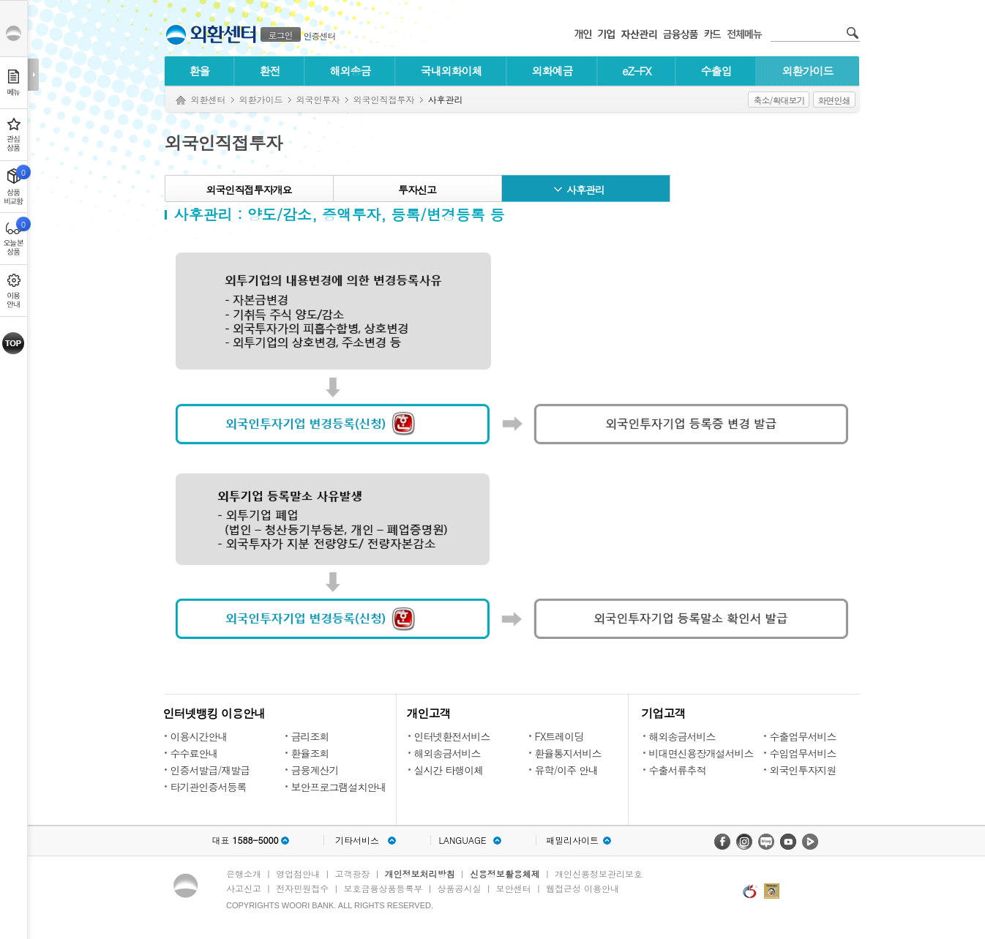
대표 (244, 840)
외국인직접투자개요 (249, 189)
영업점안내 (298, 873)
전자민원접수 (302, 888)
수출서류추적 (677, 770)
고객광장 (352, 873)
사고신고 (243, 888)
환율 (200, 70)
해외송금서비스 (447, 753)
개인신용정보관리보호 (599, 873)
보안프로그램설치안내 (338, 786)
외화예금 (552, 70)
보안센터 (513, 888)
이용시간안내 (199, 736)
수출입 (716, 70)
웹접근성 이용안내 (582, 888)
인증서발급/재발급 (210, 770)
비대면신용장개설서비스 (701, 753)
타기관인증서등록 (209, 786)
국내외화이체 (451, 70)
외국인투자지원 (803, 770)
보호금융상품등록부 (382, 888)
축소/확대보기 (778, 100)
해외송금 (350, 70)
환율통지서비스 (568, 753)
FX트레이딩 (559, 736)
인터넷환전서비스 (452, 736)
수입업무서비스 (803, 753)
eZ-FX (636, 70)
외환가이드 (808, 70)
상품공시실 (460, 888)
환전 (270, 70)
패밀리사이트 (572, 840)
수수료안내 (194, 753)
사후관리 (585, 189)
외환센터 (208, 99)
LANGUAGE (462, 840)
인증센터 (320, 35)
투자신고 (417, 189)
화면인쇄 (834, 100)
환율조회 (310, 753)
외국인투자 (318, 99)
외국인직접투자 (384, 99)
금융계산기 (315, 770)
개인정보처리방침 (420, 873)
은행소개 (243, 873)
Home (181, 100)
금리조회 (310, 736)
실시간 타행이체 (449, 770)
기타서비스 (357, 840)
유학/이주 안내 (567, 770)
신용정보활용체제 (505, 873)
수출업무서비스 (803, 736)
